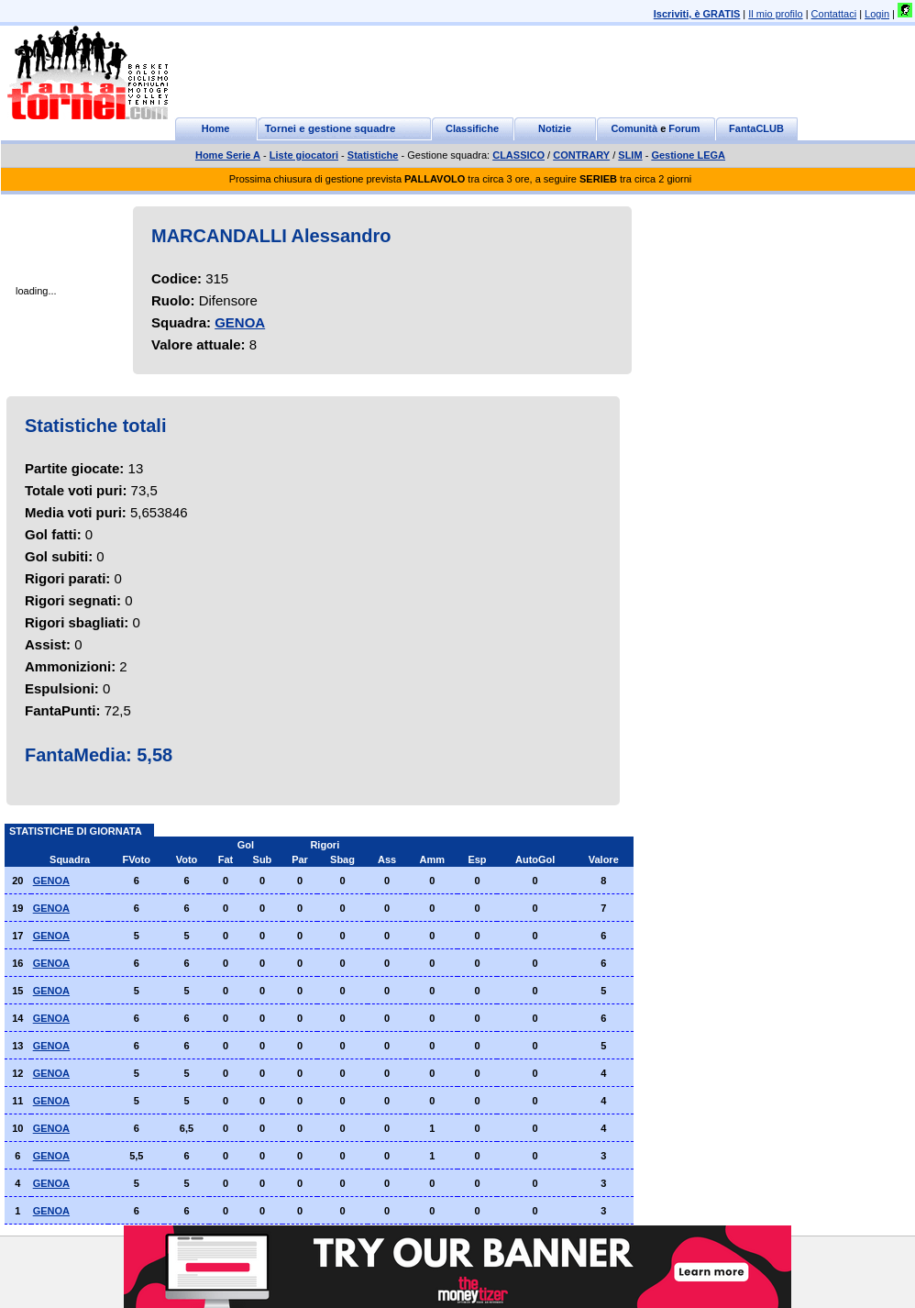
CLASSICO (518, 155)
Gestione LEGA (688, 155)
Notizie (554, 128)
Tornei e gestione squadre (330, 128)
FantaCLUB (756, 128)
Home (216, 128)
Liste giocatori (304, 155)
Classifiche (472, 128)
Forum (684, 128)
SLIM (630, 155)
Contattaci (834, 13)
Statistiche (373, 155)
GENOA (240, 322)
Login (877, 13)
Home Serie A (227, 155)
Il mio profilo (775, 13)
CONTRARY (581, 155)
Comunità (634, 128)
